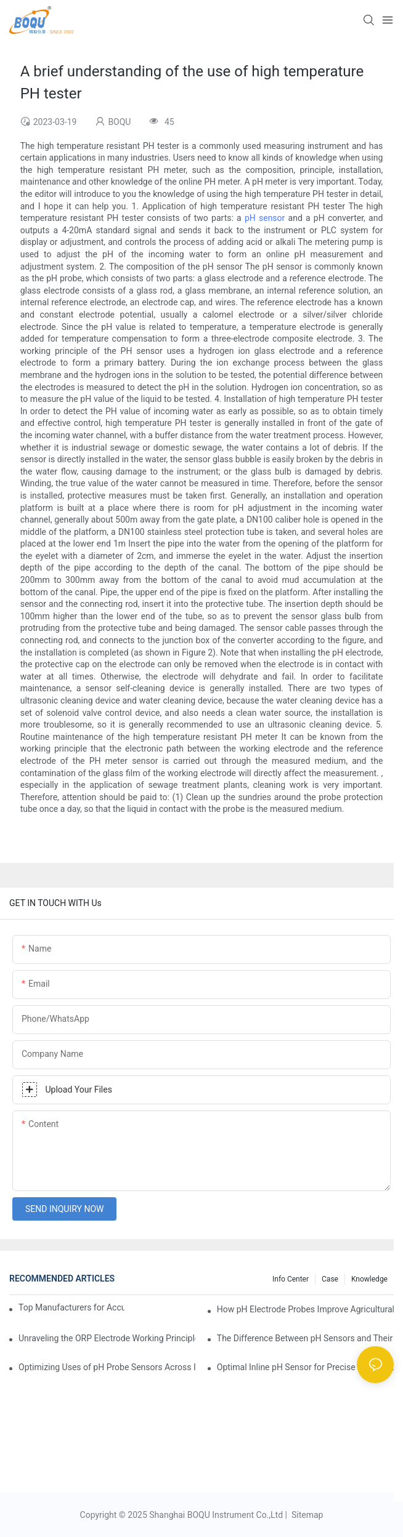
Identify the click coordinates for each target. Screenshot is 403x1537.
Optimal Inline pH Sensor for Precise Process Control (305, 1367)
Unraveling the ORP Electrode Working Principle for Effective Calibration (106, 1338)
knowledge (369, 1279)
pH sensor (265, 218)
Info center (290, 1279)
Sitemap (306, 1515)
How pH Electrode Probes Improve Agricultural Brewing (305, 1309)
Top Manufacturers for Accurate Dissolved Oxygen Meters (71, 1307)
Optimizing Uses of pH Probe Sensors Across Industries (106, 1367)
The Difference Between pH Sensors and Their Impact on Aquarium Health (305, 1338)
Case (330, 1279)
